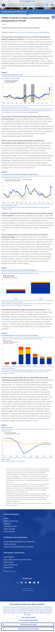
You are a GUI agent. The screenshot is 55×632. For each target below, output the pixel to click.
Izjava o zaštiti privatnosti (28, 617)
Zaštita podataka (9, 557)
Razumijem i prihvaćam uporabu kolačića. (28, 628)
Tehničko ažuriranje (10, 544)
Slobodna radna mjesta (11, 521)
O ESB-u (6, 518)
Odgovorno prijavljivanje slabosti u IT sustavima (19, 547)
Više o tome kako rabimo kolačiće (28, 620)
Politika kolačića (9, 562)
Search (47, 5)
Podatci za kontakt (9, 529)
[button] (52, 2)
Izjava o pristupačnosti (11, 564)
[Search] (27, 5)
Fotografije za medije (10, 526)
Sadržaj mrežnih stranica (10, 571)
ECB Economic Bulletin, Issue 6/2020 (30, 32)
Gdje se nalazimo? (9, 531)
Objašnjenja (7, 523)
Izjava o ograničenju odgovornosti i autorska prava (19, 541)
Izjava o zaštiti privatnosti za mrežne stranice (17, 559)
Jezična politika (8, 567)
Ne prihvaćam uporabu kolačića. (28, 624)
